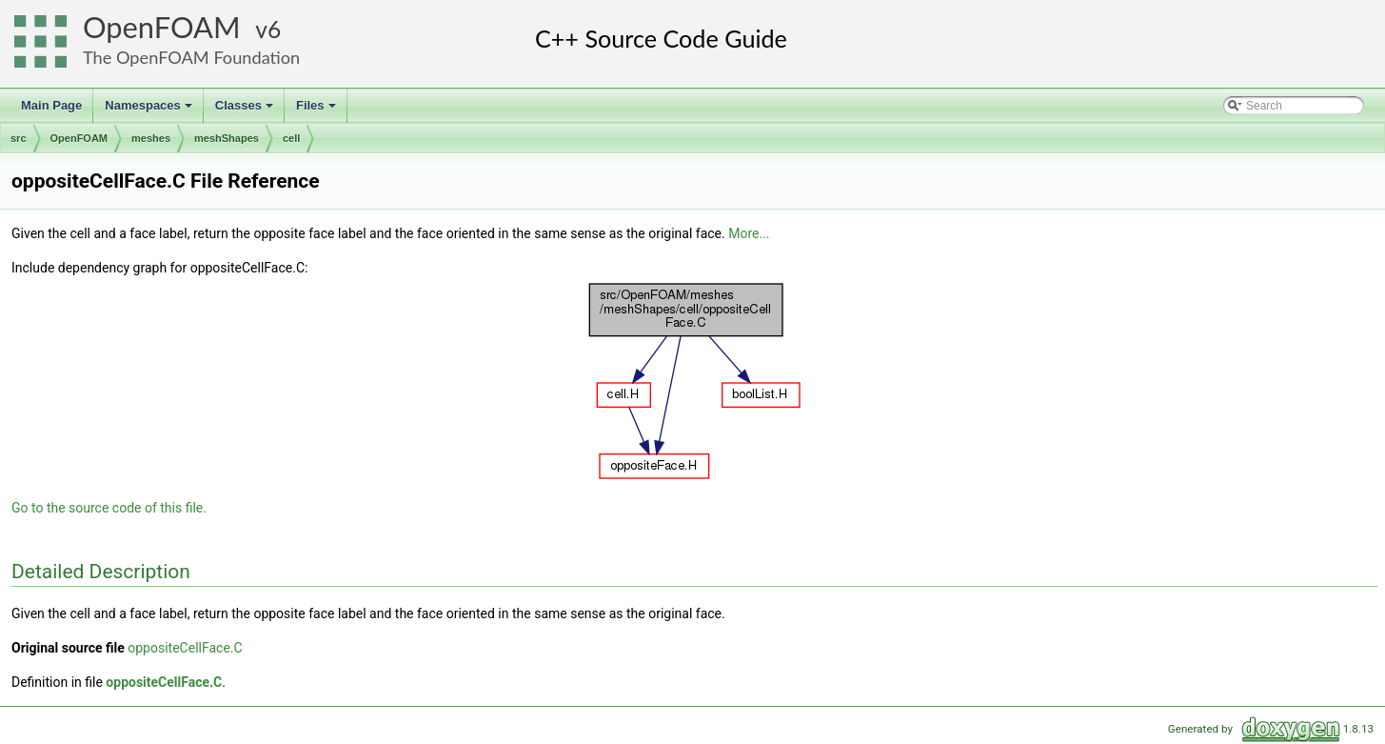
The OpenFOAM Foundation (191, 57)
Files (317, 110)
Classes (245, 110)
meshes (150, 138)
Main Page (51, 105)
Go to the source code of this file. (109, 507)
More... (748, 233)
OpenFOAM (162, 27)
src (18, 138)
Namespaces (150, 110)
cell (291, 138)
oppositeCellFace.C (185, 647)
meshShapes (226, 138)
